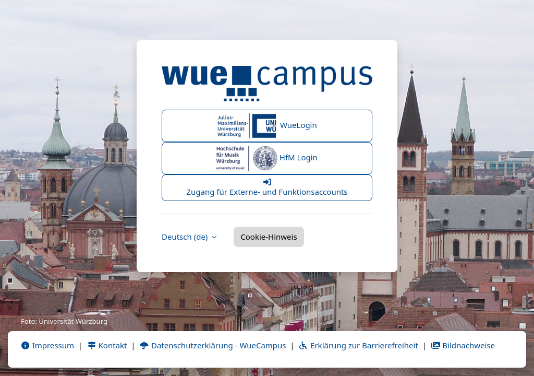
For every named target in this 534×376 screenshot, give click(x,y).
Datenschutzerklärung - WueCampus (212, 345)
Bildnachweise (463, 345)
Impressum (47, 345)
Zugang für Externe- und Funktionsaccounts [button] (267, 187)
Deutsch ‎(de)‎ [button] (186, 236)
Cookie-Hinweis (268, 236)
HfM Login (267, 158)
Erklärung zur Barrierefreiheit (358, 345)
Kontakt (107, 345)
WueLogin (267, 125)
